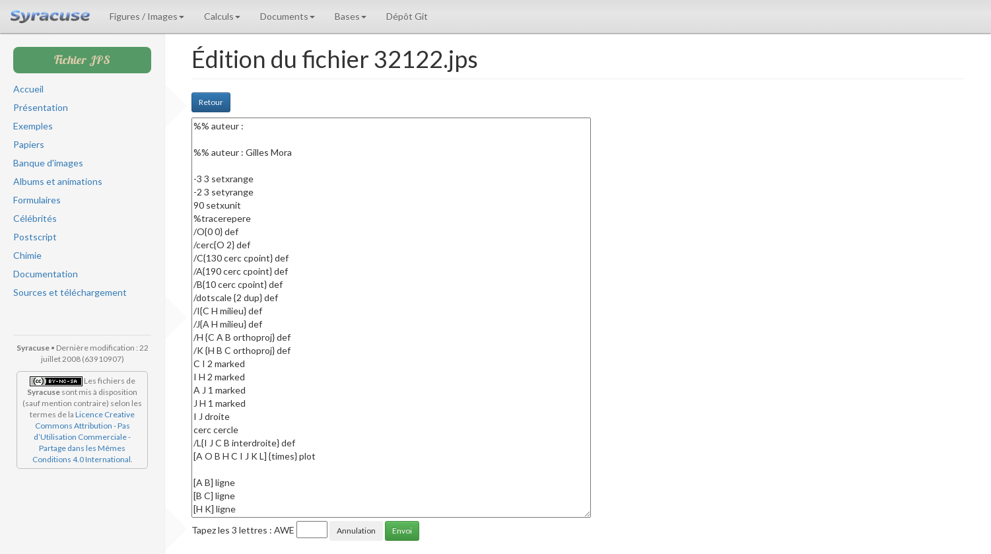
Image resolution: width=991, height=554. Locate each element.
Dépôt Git (407, 16)
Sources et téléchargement (70, 292)
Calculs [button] (222, 16)
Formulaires (37, 199)
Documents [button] (287, 16)
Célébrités (35, 218)
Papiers (28, 144)
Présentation (40, 107)
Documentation (45, 273)
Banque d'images (48, 162)
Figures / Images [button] (147, 16)
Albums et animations (57, 181)
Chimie (27, 255)
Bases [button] (350, 16)
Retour (211, 102)
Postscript (35, 236)
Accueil (28, 88)
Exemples (33, 125)
